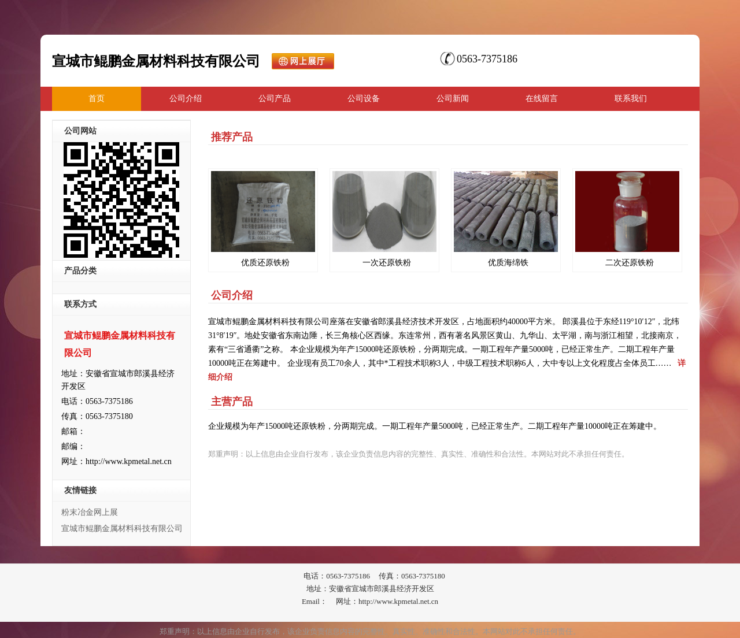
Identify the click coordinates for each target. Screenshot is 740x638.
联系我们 (631, 98)
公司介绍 (185, 98)
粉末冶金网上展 (89, 512)
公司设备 (363, 98)
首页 (96, 98)
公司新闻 (452, 98)
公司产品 (274, 98)
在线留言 (542, 98)
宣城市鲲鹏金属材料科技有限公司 (122, 528)
